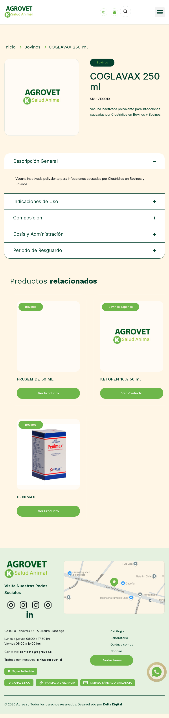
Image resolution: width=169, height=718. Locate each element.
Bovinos (103, 62)
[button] (160, 12)
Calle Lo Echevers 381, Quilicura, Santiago (34, 631)
